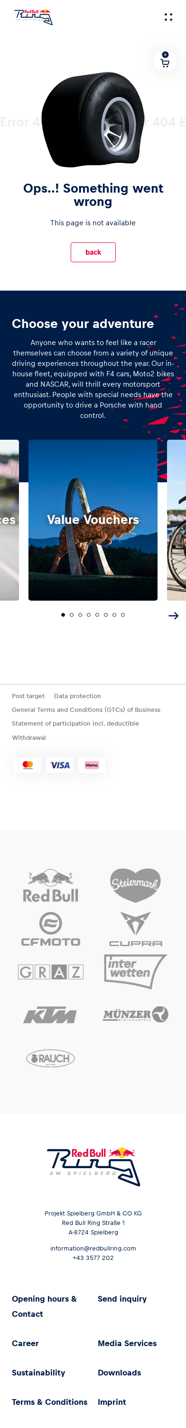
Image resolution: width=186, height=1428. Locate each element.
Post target (28, 696)
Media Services (127, 1343)
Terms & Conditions (49, 1402)
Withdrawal (29, 737)
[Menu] (168, 17)
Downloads (119, 1372)
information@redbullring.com (93, 1248)
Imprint (112, 1402)
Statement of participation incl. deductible (75, 723)
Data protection (77, 696)
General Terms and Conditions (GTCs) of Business (86, 709)
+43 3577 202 (93, 1257)
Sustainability (38, 1372)
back (93, 252)
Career (25, 1343)
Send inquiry (122, 1299)
